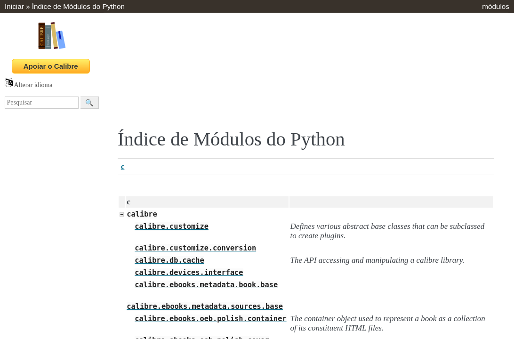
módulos (495, 6)
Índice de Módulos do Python (78, 6)
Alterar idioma (29, 85)
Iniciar (14, 6)
